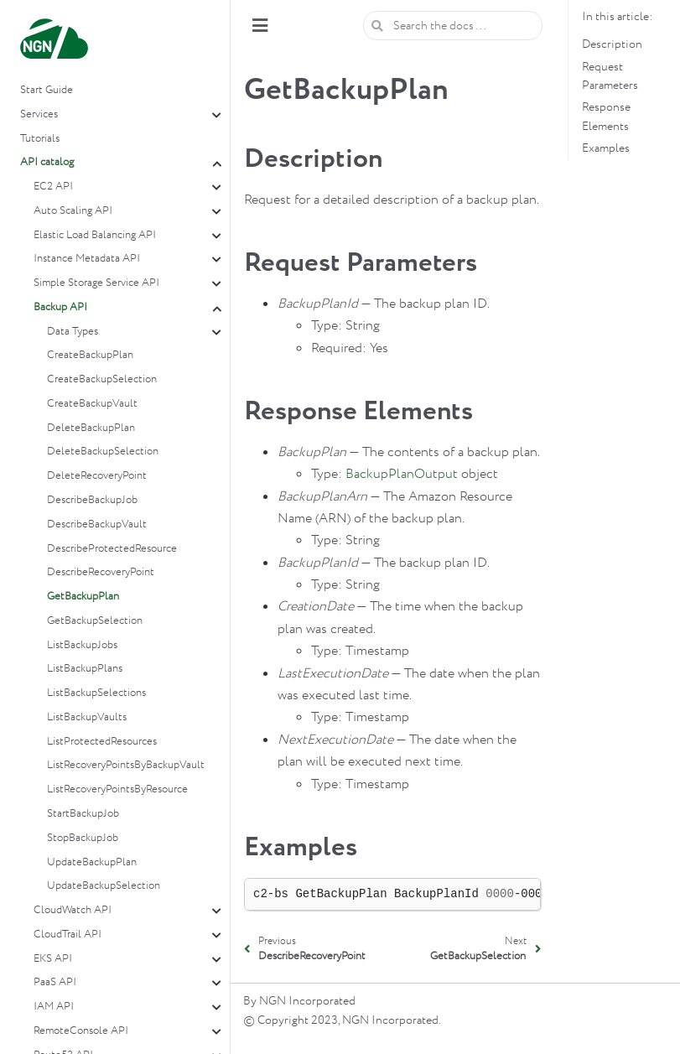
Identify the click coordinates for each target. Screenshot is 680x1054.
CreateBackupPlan (90, 355)
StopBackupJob (82, 838)
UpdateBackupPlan (92, 862)
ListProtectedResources (102, 742)
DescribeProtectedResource (112, 549)
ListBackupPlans (84, 669)
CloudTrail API (67, 934)
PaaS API (55, 982)
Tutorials (40, 139)
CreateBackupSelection (102, 379)
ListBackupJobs (82, 645)
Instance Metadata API (87, 259)
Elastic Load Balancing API (95, 235)
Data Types (72, 332)
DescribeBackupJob (92, 500)
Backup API (60, 307)
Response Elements (606, 116)
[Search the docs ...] (452, 25)
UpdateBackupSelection (103, 886)
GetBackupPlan (83, 597)
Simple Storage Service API (96, 283)
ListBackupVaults (87, 717)
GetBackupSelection (95, 621)
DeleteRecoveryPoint (97, 476)
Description (612, 44)
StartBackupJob (83, 814)
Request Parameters (610, 76)
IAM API (54, 1007)
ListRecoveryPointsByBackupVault (126, 765)
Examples (606, 148)
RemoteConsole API (81, 1031)
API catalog (47, 162)
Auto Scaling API (73, 211)
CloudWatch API (73, 910)
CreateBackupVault (92, 404)
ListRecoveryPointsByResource (117, 789)
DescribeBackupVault (97, 524)
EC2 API (53, 187)
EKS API (53, 959)
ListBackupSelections (96, 693)
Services (39, 114)
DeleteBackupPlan (91, 428)
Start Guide (46, 90)
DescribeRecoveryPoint (100, 572)
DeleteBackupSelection (102, 452)
